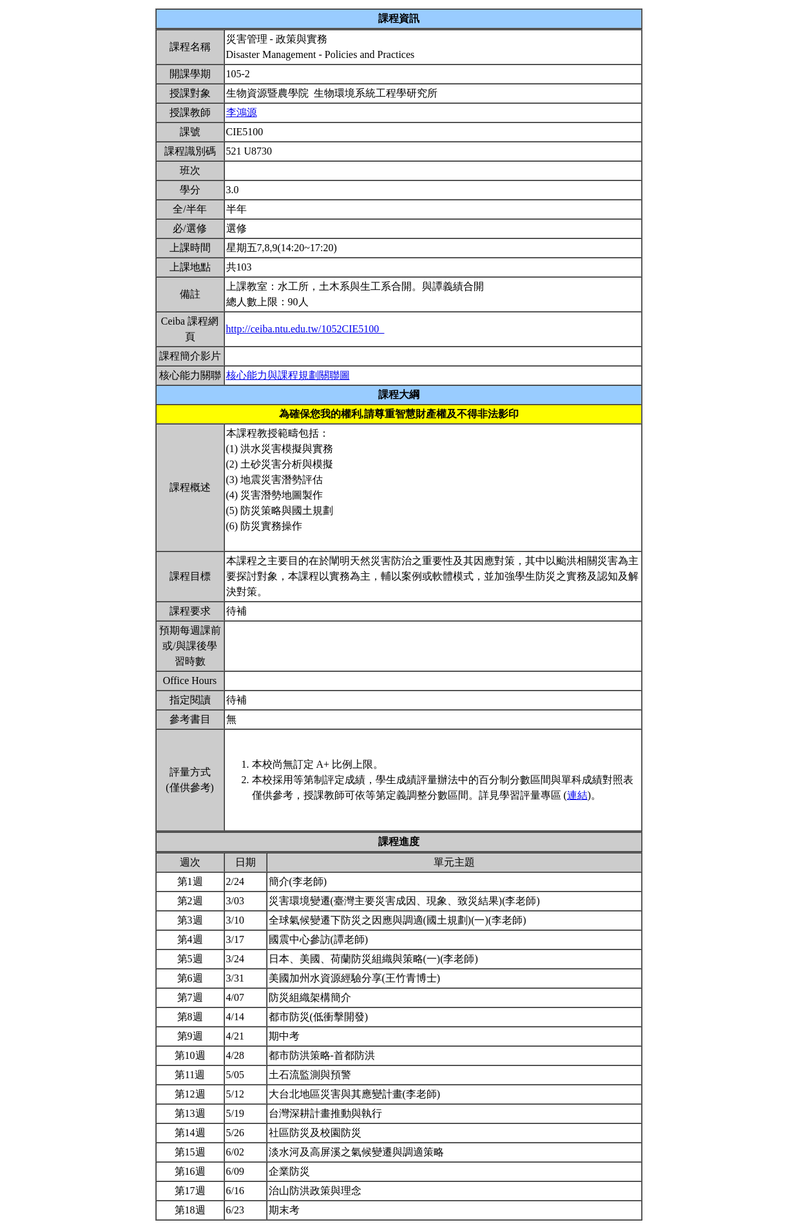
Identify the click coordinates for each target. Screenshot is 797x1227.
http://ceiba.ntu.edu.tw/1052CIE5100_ (305, 328)
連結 (577, 795)
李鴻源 (241, 112)
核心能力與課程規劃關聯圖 (288, 375)
